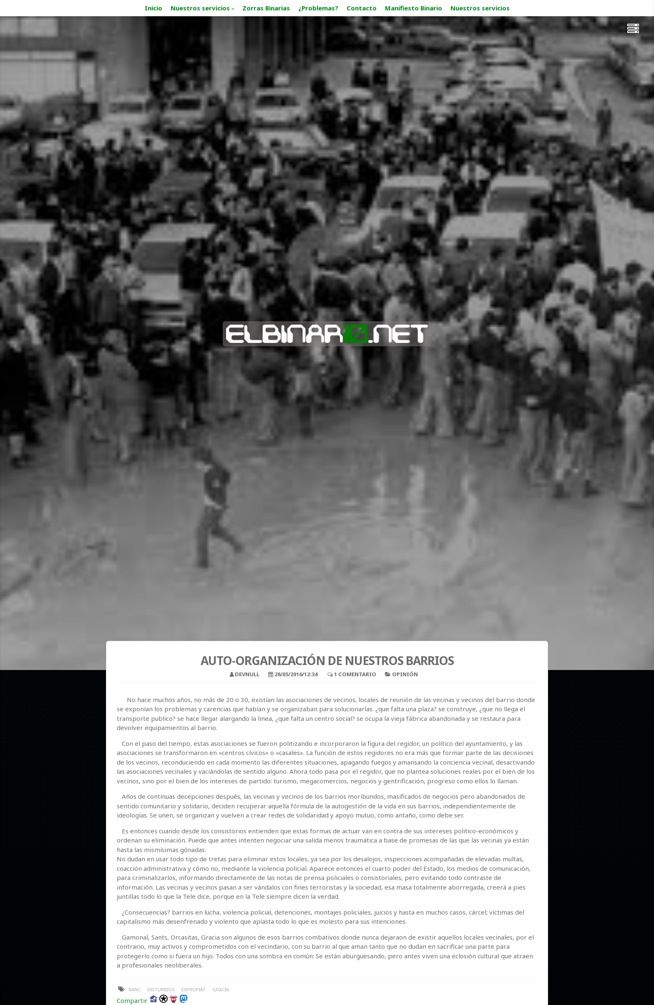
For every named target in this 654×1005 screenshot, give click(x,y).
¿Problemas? (318, 8)
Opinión (405, 674)
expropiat (193, 989)
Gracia (220, 989)
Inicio (153, 8)
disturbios (161, 989)
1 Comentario (355, 674)
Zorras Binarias (266, 8)
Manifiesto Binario (413, 8)
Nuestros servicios (200, 8)
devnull (247, 674)
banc (134, 989)
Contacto (362, 8)
